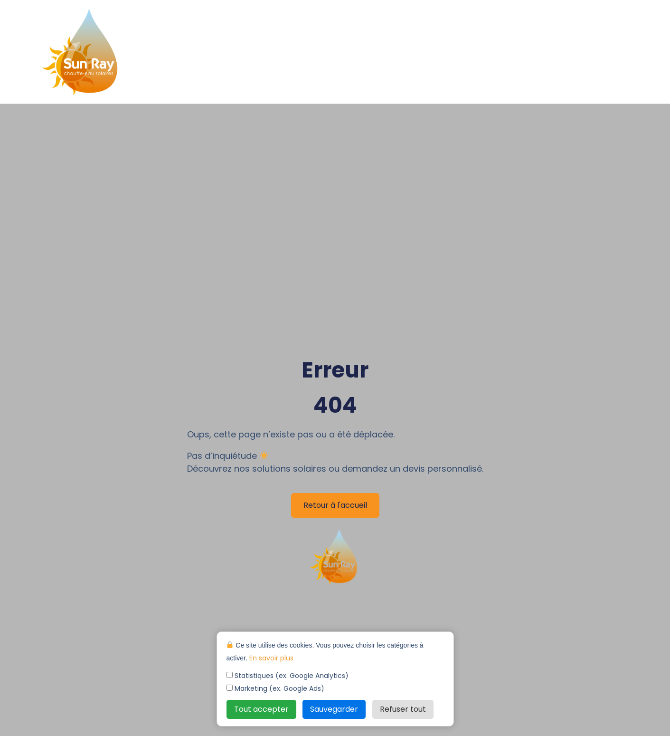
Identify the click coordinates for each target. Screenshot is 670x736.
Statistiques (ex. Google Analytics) (287, 675)
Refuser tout (403, 709)
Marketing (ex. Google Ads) (275, 688)
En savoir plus (271, 658)
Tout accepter (261, 709)
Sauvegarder (334, 709)
